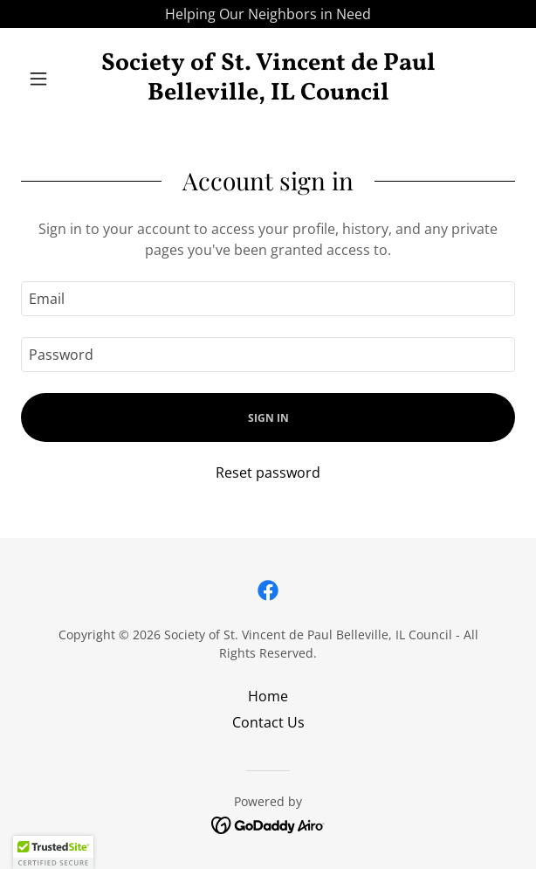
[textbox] (268, 298)
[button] (58, 78)
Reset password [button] (268, 472)
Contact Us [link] (268, 722)
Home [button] (268, 696)
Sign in (268, 417)
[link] (268, 78)
